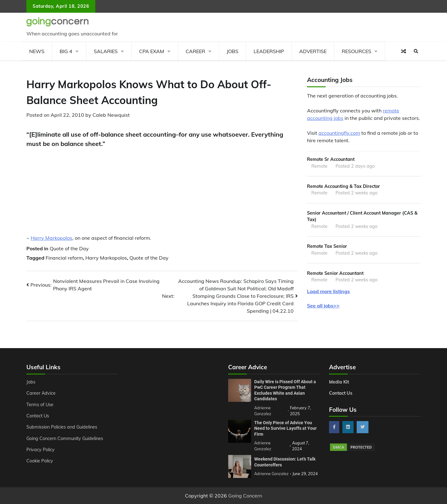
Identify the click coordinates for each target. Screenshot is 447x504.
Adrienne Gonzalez (271, 473)
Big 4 (66, 51)
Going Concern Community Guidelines (64, 438)
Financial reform (64, 258)
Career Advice (41, 393)
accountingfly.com (339, 133)
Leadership (269, 51)
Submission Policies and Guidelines (61, 427)
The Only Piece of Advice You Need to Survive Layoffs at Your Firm (285, 428)
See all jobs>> (323, 305)
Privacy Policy (40, 449)
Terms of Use (39, 404)
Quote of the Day (69, 248)
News (36, 51)
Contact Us (37, 416)
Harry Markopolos (51, 238)
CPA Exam (151, 51)
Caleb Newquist (111, 115)
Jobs (232, 51)
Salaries (106, 51)
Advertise (313, 51)
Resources (356, 51)
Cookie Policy (39, 461)
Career (195, 51)
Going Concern (245, 496)
